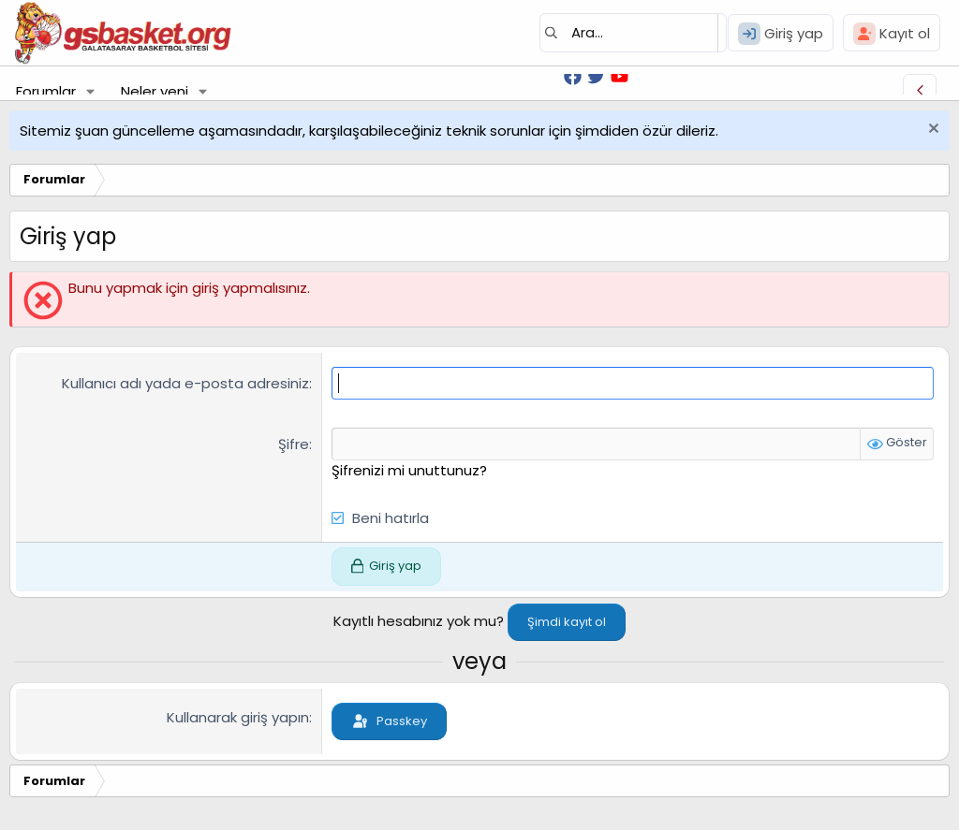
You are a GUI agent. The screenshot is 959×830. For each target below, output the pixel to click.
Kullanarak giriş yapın (238, 717)
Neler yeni (154, 91)
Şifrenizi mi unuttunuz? (409, 470)
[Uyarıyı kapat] (931, 130)
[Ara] (633, 32)
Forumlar (46, 91)
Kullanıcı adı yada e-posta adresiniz (185, 383)
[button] (91, 91)
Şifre (293, 444)
